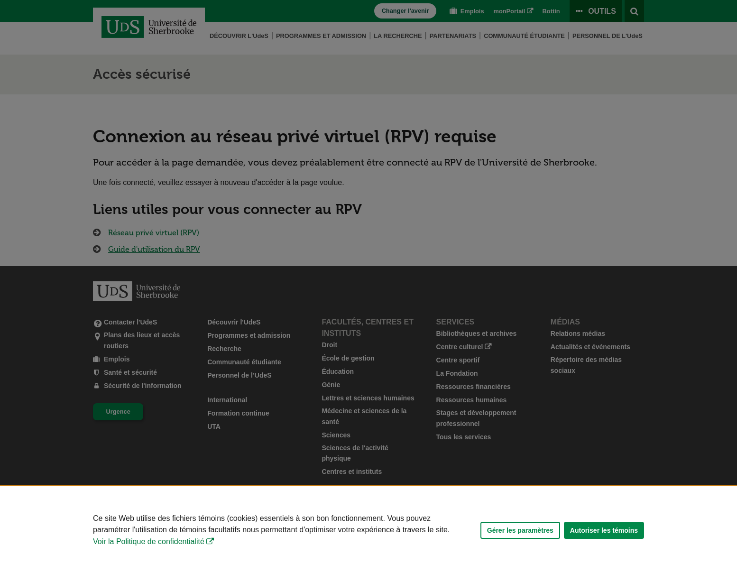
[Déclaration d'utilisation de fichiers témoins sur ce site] (368, 530)
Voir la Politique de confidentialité (148, 541)
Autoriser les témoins (604, 530)
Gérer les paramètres (520, 530)
